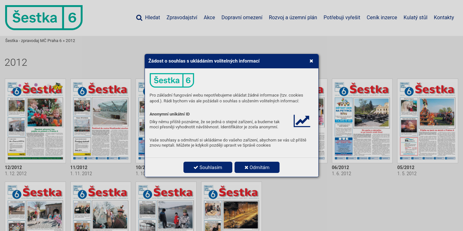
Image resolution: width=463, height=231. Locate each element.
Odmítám (257, 167)
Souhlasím (207, 167)
